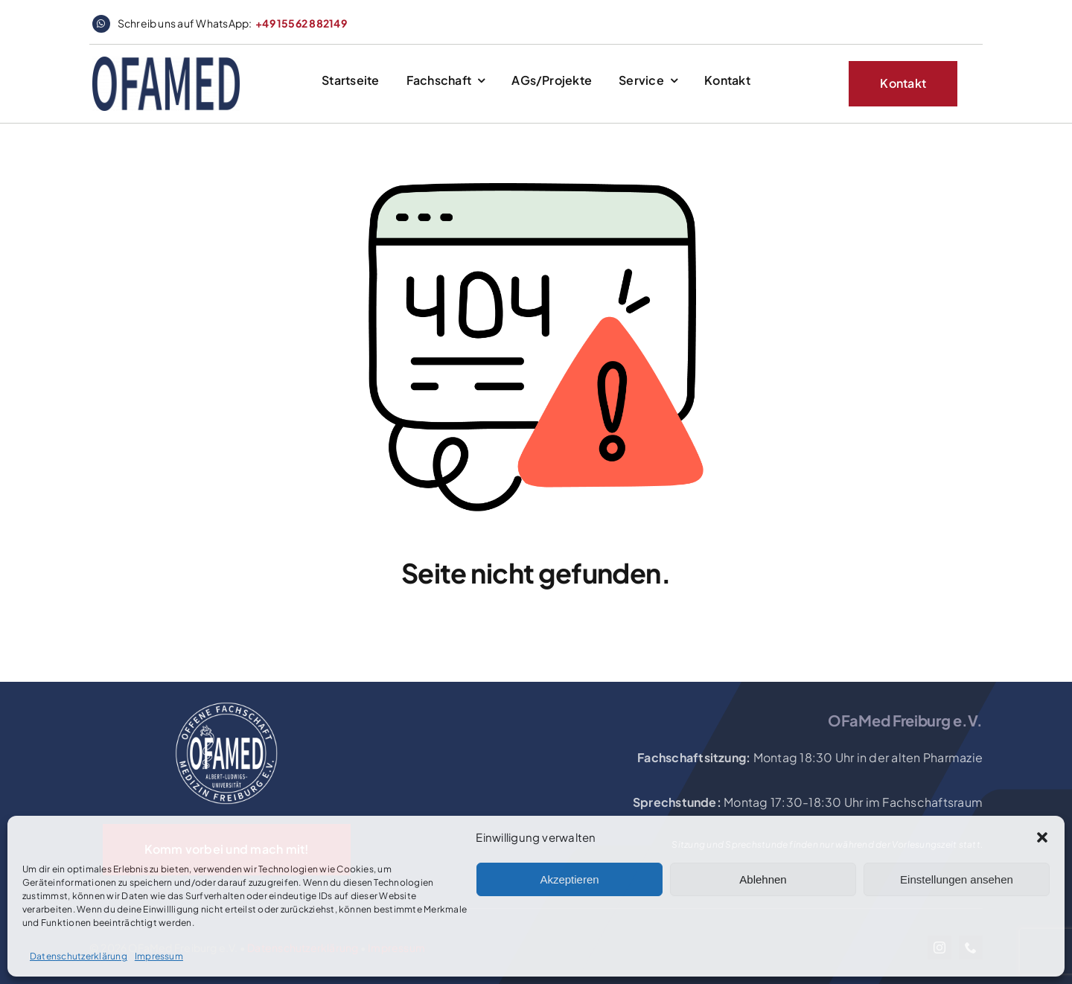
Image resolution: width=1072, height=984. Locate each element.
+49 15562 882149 (301, 23)
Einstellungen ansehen (956, 879)
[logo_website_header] (166, 62)
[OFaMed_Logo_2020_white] (226, 703)
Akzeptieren (569, 879)
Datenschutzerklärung (78, 956)
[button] (1042, 837)
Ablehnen (762, 879)
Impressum (159, 956)
